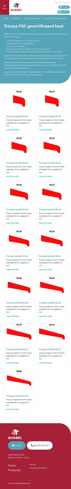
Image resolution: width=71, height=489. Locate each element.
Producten (14, 470)
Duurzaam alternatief (31, 18)
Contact (16, 445)
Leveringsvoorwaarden (38, 468)
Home (6, 18)
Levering (32, 465)
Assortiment (16, 18)
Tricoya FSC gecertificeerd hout (54, 18)
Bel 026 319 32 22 (40, 445)
